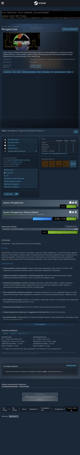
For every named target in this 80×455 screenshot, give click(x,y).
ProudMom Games (35, 66)
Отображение (59, 413)
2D (52, 73)
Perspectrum (23, 215)
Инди (9, 28)
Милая (68, 73)
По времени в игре (45, 413)
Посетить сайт (9, 171)
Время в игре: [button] (50, 420)
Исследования (46, 73)
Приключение (7, 73)
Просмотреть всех (71, 366)
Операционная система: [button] (9, 423)
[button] (71, 207)
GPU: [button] (28, 423)
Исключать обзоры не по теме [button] (33, 420)
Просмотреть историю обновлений (14, 179)
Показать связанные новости (12, 182)
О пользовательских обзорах (10, 387)
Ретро (39, 73)
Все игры (4, 28)
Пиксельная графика (59, 73)
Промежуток (33, 413)
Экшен (18, 73)
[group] (40, 422)
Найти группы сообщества (11, 188)
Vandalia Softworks (35, 68)
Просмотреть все (71, 227)
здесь (45, 373)
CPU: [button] (21, 423)
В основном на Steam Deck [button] (65, 420)
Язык (23, 413)
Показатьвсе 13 (73, 165)
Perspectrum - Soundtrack (36, 215)
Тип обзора (5, 413)
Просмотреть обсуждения (11, 185)
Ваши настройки (24, 387)
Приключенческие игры (19, 161)
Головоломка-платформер (29, 73)
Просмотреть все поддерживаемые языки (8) (54, 154)
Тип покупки (14, 413)
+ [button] (72, 73)
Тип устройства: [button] (38, 423)
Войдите (4, 132)
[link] (59, 220)
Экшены (9, 161)
